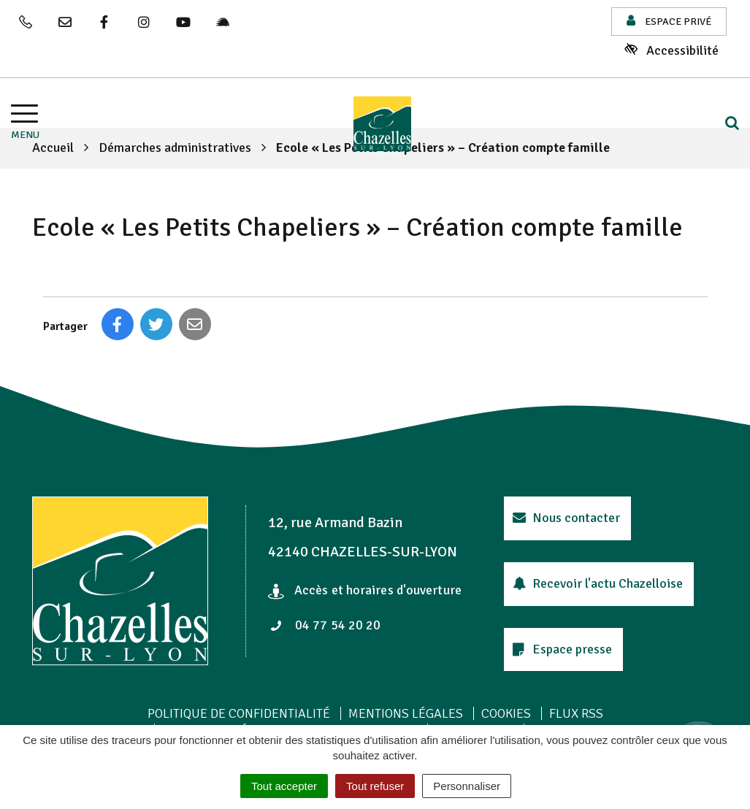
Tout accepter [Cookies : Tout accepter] (284, 786)
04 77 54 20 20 (324, 625)
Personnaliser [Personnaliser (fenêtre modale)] (466, 786)
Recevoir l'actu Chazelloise (598, 583)
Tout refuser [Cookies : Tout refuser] (375, 786)
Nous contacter (566, 518)
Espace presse (562, 649)
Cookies (506, 713)
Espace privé (669, 21)
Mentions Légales (405, 713)
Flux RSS (576, 713)
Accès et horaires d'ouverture (365, 590)
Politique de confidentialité (239, 713)
